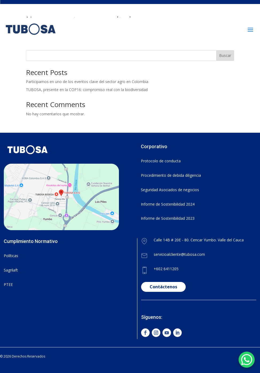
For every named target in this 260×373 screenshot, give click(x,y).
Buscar (225, 55)
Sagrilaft (11, 270)
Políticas (11, 255)
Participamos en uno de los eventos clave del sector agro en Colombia (87, 81)
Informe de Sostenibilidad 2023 (168, 218)
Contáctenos (163, 287)
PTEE (8, 284)
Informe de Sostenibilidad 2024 (168, 204)
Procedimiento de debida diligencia (171, 175)
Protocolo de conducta (161, 160)
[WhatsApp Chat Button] (247, 360)
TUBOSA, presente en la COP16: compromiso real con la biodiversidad (87, 89)
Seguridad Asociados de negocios (170, 189)
